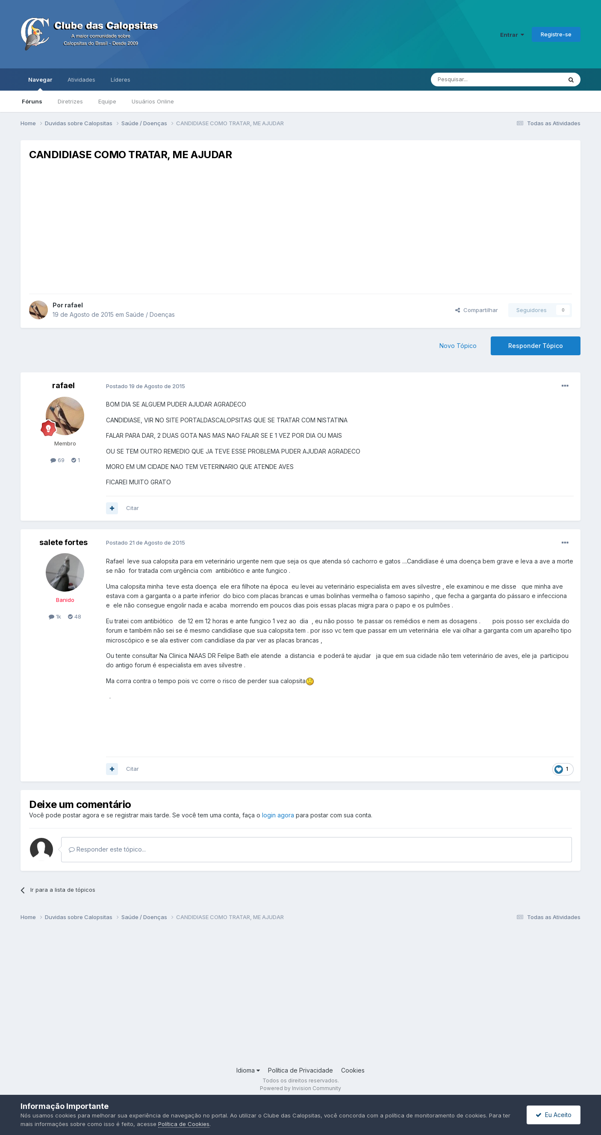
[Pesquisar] (473, 79)
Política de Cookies (183, 1123)
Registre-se (556, 34)
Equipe (107, 101)
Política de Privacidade (300, 1070)
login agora (278, 815)
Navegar (40, 83)
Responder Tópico (535, 345)
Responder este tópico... (107, 849)
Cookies (353, 1070)
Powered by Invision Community (300, 1088)
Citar (132, 507)
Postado (145, 386)
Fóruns (32, 101)
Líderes (120, 79)
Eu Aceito (554, 1114)
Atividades (81, 79)
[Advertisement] (300, 227)
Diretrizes (70, 101)
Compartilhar (476, 310)
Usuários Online (153, 101)
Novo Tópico (458, 345)
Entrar (512, 34)
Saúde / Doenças (150, 314)
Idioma (248, 1070)
